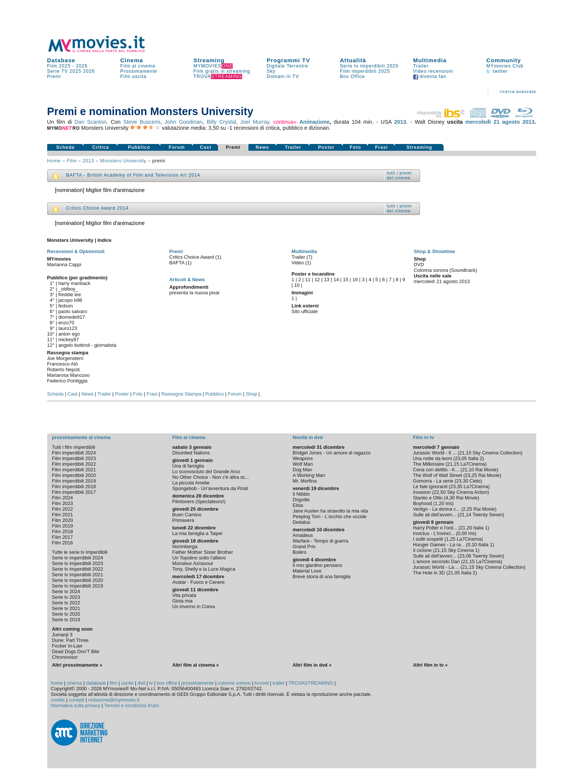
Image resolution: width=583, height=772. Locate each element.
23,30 (462, 481)
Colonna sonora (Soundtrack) (445, 270)
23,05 (461, 458)
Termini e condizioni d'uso (131, 705)
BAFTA (177, 262)
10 (296, 285)
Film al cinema (137, 66)
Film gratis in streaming (221, 71)
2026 (82, 66)
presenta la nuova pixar (194, 292)
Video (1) (301, 262)
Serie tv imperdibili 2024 (77, 558)
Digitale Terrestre (287, 66)
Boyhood (422, 503)
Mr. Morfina (305, 481)
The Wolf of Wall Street (437, 475)
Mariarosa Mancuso (68, 375)
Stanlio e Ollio (427, 498)
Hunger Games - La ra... (439, 544)
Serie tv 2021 (66, 608)
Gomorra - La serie (433, 481)
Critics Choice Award (192, 257)
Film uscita (133, 76)
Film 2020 (62, 520)
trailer (278, 683)
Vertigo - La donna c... (436, 509)
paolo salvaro (72, 311)
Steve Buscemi (141, 122)
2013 (400, 122)
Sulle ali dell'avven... (434, 514)
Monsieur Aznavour (193, 563)
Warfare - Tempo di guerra (320, 541)
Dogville (301, 499)
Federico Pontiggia (67, 381)
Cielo (474, 481)
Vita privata (184, 595)
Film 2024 (62, 498)
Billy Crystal (221, 122)
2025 (75, 71)
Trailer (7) (302, 257)
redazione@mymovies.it (113, 700)
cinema (74, 683)
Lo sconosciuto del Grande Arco (206, 471)
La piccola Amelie (191, 483)
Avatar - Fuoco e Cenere (198, 582)
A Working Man (309, 475)
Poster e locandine (313, 274)
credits (58, 700)
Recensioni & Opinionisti (76, 251)
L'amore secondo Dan (436, 561)
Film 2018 (62, 531)
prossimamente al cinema (81, 437)
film (71, 160)
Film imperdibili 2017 (74, 492)
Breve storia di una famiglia (321, 576)
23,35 (456, 486)
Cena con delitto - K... (436, 469)
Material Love (307, 571)
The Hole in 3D (429, 573)
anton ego (69, 334)
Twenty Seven (487, 514)
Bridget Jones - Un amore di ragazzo (332, 453)
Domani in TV (283, 76)
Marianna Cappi (64, 264)
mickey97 (68, 339)
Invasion (422, 492)
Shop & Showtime (434, 251)
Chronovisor (65, 657)
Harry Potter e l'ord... (435, 528)
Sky (271, 71)
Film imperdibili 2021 (74, 469)
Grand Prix (304, 546)
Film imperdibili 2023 (74, 458)
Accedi (261, 683)
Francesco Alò (62, 364)
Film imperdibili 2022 (74, 464)
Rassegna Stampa (181, 394)
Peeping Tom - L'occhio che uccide (329, 516)
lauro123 (67, 328)
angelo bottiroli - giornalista (87, 345)
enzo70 (66, 322)
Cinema (131, 60)
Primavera (183, 520)
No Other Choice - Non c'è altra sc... (210, 477)
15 (345, 279)
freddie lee (69, 294)
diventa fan (430, 76)
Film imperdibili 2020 (74, 475)
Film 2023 (62, 503)
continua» (284, 122)
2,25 (467, 509)
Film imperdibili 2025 (365, 71)
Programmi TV (288, 60)
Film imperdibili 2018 (74, 486)
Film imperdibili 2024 (74, 453)
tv (151, 683)
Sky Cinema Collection (496, 453)
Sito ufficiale (305, 311)
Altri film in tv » (430, 665)
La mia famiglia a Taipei (197, 533)
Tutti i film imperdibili (73, 447)
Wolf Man (303, 464)
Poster (326, 147)
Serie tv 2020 (66, 614)
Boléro (299, 552)
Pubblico (139, 147)
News (262, 147)
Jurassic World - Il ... (434, 453)
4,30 (450, 498)
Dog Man (302, 469)
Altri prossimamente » (77, 665)
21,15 (465, 453)
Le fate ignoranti (430, 486)
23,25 (471, 475)
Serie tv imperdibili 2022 (77, 569)
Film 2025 (59, 66)
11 (307, 279)
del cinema (399, 177)
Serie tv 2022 (66, 603)
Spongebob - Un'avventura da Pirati (210, 488)
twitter (497, 71)
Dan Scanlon (91, 122)
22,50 (440, 492)
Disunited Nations (191, 453)
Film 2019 (62, 526)
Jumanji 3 (62, 634)
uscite (127, 683)
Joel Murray (254, 122)
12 (317, 279)
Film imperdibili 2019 (74, 481)
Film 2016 (62, 543)
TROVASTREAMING (311, 683)
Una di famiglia (188, 466)
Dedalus (301, 522)
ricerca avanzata (518, 91)
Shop (251, 394)
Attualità (353, 60)
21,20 (466, 528)
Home (54, 160)
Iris (448, 503)
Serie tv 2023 (66, 597)
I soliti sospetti (428, 539)
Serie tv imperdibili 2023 (77, 563)
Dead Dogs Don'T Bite (76, 651)
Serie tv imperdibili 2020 (77, 580)
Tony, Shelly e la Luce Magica (203, 569)
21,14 (465, 514)
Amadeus (303, 535)
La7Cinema (472, 464)
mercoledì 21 (482, 122)
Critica (100, 147)
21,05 (454, 573)
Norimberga (184, 546)
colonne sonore (234, 683)
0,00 (462, 533)
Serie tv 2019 (66, 619)
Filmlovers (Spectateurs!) (199, 501)
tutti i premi (399, 173)
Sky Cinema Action (467, 492)
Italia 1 (480, 528)
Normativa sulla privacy (75, 705)
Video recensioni (433, 71)
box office (167, 683)
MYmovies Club (504, 66)
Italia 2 (475, 458)
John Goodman (183, 122)
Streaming (208, 60)
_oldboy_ (68, 289)
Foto (355, 147)
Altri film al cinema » (195, 665)
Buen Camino (187, 514)
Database (61, 60)
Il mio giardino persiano (317, 565)
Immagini (302, 292)
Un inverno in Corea (193, 606)
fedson (65, 306)
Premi (54, 76)
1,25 (450, 539)
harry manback (74, 283)
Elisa (298, 505)
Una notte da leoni (432, 458)
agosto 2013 (518, 122)
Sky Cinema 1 (463, 550)
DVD (419, 264)
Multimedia (430, 60)
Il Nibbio (301, 494)
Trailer (421, 66)
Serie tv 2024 (66, 591)
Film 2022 (62, 509)
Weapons (303, 458)
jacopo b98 (70, 300)
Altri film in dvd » (312, 665)
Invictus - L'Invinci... (433, 533)
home (57, 683)
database (96, 683)
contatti (76, 700)
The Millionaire (428, 464)
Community (503, 60)
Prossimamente (138, 71)
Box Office (352, 76)
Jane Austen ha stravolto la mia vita (330, 511)
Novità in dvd (308, 437)
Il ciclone (422, 550)
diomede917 (71, 317)
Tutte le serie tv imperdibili (80, 552)
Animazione (314, 122)
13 (326, 279)
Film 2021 (62, 514)
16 (354, 279)
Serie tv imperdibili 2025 (369, 66)
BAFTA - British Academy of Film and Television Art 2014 (133, 175)
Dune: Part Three (70, 640)
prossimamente (197, 683)
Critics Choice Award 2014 (97, 208)
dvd (141, 683)
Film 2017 (62, 537)
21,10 (468, 469)
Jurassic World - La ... (436, 567)
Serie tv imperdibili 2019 (77, 586)
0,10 (472, 544)
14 (336, 279)
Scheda (65, 147)
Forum (177, 147)
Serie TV (57, 71)
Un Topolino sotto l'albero (199, 558)
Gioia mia (182, 601)
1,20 (439, 503)
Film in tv (423, 437)
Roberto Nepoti (63, 369)
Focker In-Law (67, 646)
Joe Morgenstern (65, 358)
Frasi (381, 147)
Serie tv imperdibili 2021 (77, 574)
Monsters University (123, 160)
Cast (205, 147)
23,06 (465, 556)
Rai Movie (486, 469)
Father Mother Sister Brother (202, 552)
